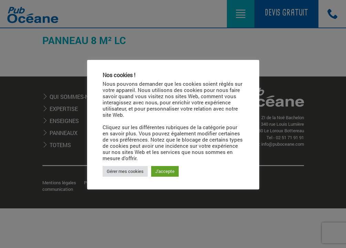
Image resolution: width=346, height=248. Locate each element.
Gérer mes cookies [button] (125, 171)
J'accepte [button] (165, 171)
